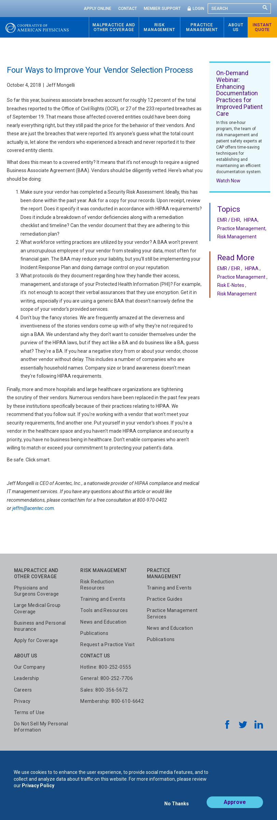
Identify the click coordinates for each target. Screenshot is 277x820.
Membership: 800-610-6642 (112, 701)
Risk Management (237, 236)
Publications (94, 633)
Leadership (26, 678)
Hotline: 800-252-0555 (105, 667)
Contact (127, 8)
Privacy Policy (38, 788)
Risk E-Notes (230, 285)
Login (198, 8)
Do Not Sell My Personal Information (41, 727)
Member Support (162, 8)
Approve (235, 805)
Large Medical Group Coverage (37, 608)
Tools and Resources (104, 610)
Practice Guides (164, 599)
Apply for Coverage (36, 640)
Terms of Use (29, 712)
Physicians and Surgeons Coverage (36, 591)
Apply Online (97, 8)
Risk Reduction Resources (97, 584)
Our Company (29, 667)
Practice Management (241, 228)
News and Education (103, 622)
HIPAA (251, 220)
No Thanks (176, 805)
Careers (23, 690)
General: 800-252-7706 (106, 678)
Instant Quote (262, 27)
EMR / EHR (228, 220)
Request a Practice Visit (107, 644)
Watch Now (228, 180)
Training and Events (102, 599)
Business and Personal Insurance (40, 626)
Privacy (22, 701)
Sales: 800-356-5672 (104, 690)
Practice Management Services (172, 613)
